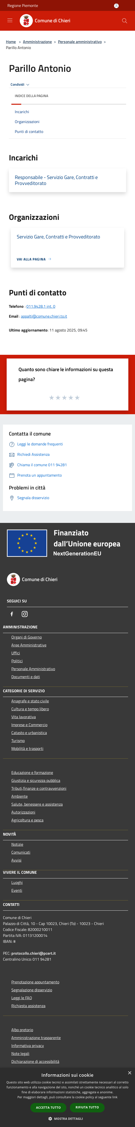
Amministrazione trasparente (36, 1038)
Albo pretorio (22, 1030)
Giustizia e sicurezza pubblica (35, 780)
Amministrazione (37, 42)
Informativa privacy (27, 1046)
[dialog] (67, 1097)
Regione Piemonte (22, 5)
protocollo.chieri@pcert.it (33, 953)
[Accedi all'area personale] (116, 5)
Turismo (18, 740)
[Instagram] (25, 614)
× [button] (129, 1073)
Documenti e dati (25, 677)
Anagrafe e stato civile (30, 701)
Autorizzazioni (23, 812)
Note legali (20, 1053)
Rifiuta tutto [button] (87, 1107)
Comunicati (20, 852)
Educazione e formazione (32, 772)
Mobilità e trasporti (27, 748)
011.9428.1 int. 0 (40, 306)
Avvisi (16, 860)
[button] (67, 1118)
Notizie (17, 844)
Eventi (16, 890)
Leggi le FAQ (21, 998)
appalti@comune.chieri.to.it (44, 316)
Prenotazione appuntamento (35, 982)
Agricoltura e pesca (27, 820)
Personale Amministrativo (33, 669)
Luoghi (17, 882)
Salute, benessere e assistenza (37, 804)
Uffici (15, 653)
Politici (17, 661)
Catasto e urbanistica (29, 733)
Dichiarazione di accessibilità (35, 1061)
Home (11, 42)
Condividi (21, 85)
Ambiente (19, 796)
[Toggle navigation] (10, 20)
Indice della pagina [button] (31, 95)
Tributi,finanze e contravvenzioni (38, 788)
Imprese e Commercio (29, 725)
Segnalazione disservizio (31, 990)
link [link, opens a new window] (114, 1097)
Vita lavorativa (23, 717)
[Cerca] (125, 21)
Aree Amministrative (28, 645)
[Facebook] (12, 614)
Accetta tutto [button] (48, 1107)
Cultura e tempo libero (30, 709)
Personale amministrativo (80, 42)
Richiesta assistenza (28, 1006)
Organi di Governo (26, 637)
